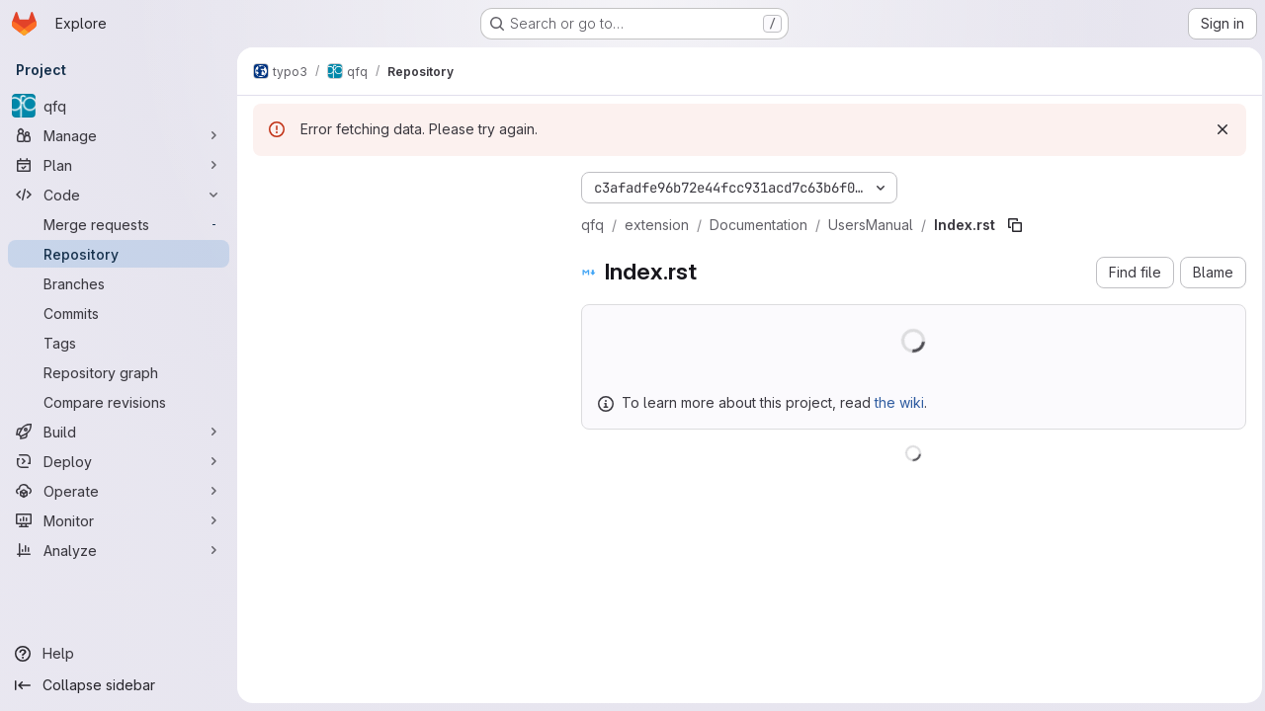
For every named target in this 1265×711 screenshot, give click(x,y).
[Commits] (118, 313)
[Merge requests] (118, 224)
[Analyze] (118, 550)
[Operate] (118, 491)
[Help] (118, 654)
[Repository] (118, 254)
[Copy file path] (1015, 225)
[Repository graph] (118, 372)
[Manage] (118, 135)
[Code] (118, 194)
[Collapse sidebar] (118, 685)
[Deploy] (118, 461)
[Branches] (118, 283)
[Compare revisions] (118, 402)
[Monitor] (118, 520)
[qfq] (118, 105)
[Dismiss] (1217, 129)
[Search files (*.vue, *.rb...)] (401, 223)
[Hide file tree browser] (269, 183)
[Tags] (118, 342)
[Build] (118, 431)
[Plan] (118, 165)
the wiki (899, 402)
